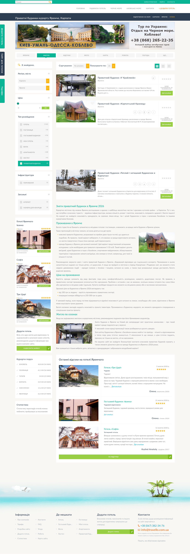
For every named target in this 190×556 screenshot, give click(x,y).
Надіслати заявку (31, 348)
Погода (145, 55)
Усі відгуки (113, 457)
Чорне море (116, 8)
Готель (61, 520)
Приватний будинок (35, 163)
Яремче (26, 55)
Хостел (61, 534)
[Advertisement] (115, 151)
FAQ (39, 524)
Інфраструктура (26, 175)
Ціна (20, 97)
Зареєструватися (150, 2)
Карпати (150, 8)
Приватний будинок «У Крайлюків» (117, 77)
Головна (80, 8)
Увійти (162, 2)
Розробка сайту (23, 529)
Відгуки (66, 55)
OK (45, 108)
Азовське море (134, 8)
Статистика (22, 538)
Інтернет (35, 202)
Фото (86, 55)
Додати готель (23, 534)
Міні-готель (83, 524)
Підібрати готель (98, 8)
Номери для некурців (35, 207)
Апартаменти (84, 529)
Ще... (165, 55)
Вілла (60, 529)
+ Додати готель (167, 8)
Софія (20, 259)
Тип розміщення (26, 116)
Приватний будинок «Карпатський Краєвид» (122, 103)
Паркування (35, 182)
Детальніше (166, 93)
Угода (40, 529)
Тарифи (20, 524)
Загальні (22, 194)
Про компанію (23, 520)
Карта (105, 55)
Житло (46, 55)
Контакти (171, 2)
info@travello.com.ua (155, 530)
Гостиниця (83, 520)
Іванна (20, 225)
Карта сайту (43, 538)
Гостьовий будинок (66, 524)
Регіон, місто (24, 73)
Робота (125, 55)
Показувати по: (98, 65)
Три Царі (21, 294)
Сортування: (65, 65)
